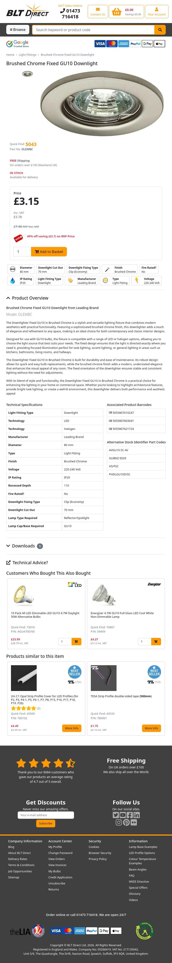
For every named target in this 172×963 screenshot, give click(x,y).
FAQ (131, 875)
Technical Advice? (27, 563)
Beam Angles (138, 869)
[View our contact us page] (98, 11)
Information (138, 841)
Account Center (60, 841)
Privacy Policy (98, 859)
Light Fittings (27, 55)
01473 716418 (70, 13)
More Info (71, 728)
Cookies (94, 847)
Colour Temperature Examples (142, 861)
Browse (17, 29)
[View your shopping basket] (126, 11)
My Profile (55, 847)
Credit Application (60, 877)
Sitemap (13, 877)
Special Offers (138, 888)
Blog (11, 847)
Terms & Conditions (21, 865)
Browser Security (100, 853)
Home (10, 55)
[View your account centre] (157, 11)
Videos (133, 900)
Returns (54, 889)
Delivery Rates (17, 859)
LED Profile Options (142, 853)
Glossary (135, 894)
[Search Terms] (93, 30)
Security (95, 841)
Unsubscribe (57, 883)
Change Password (60, 853)
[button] (162, 613)
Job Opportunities (20, 871)
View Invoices (58, 865)
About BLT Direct (19, 853)
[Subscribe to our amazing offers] (46, 815)
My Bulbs (55, 871)
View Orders (57, 859)
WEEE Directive (139, 881)
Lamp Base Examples (143, 847)
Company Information (25, 841)
